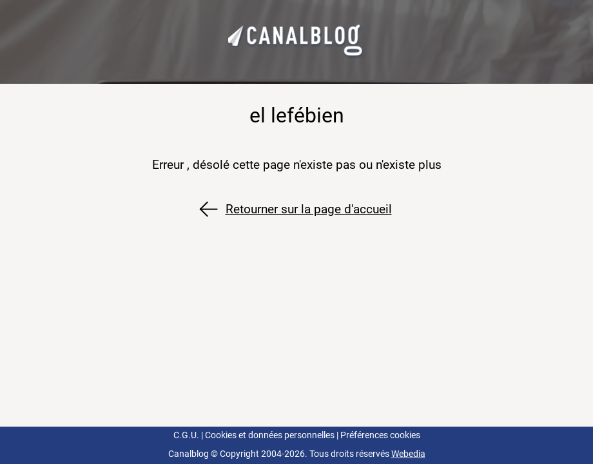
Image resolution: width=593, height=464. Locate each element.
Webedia (408, 454)
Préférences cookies (380, 435)
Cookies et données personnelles (270, 435)
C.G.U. (186, 435)
